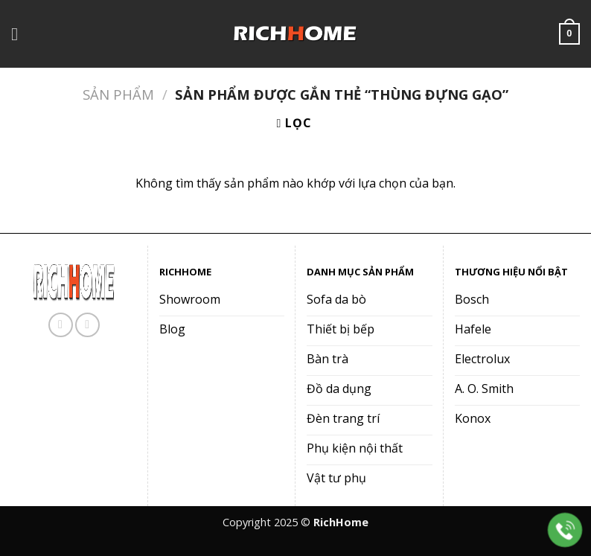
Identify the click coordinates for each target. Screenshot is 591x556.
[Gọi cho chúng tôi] (87, 325)
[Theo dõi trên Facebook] (60, 325)
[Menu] (20, 34)
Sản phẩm (118, 94)
